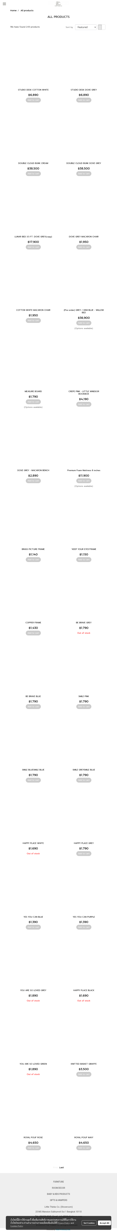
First (55, 1167)
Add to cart (33, 100)
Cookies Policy (16, 1226)
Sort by (70, 27)
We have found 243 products (25, 26)
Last (61, 1167)
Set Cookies (89, 1223)
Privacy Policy (64, 1223)
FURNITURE (58, 1182)
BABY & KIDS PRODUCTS (58, 1194)
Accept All (104, 1223)
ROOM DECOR (58, 1188)
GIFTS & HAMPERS (58, 1200)
